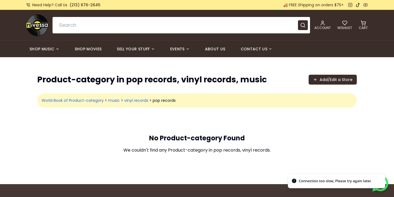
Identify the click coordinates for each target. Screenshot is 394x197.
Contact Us (257, 49)
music (114, 100)
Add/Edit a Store (332, 79)
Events (180, 49)
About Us (215, 49)
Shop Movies (88, 49)
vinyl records (136, 100)
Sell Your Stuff (136, 49)
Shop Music (44, 49)
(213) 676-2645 (84, 5)
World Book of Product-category (73, 100)
